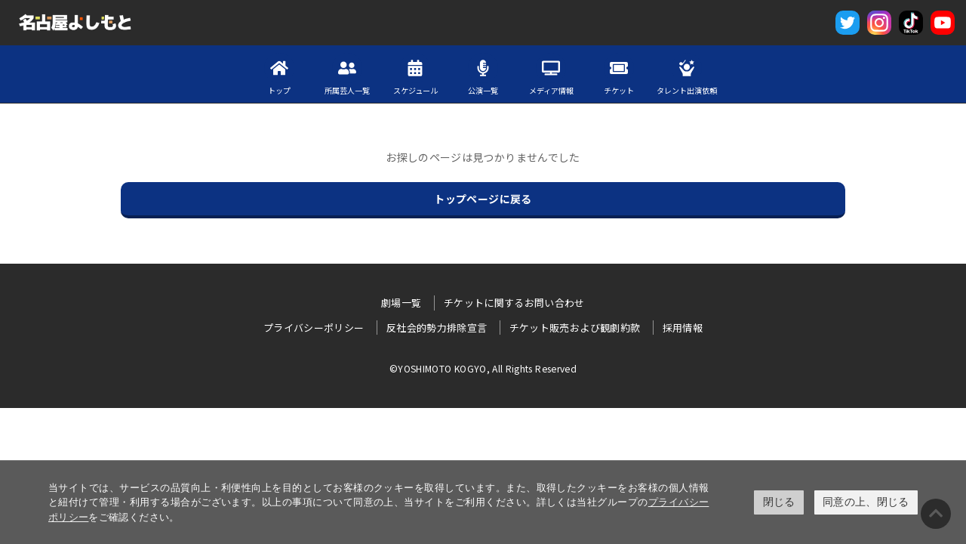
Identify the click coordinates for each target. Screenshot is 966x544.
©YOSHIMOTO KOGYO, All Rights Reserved (483, 368)
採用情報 (683, 327)
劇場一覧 (401, 302)
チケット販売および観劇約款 (575, 327)
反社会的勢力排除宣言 (437, 327)
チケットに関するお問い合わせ (514, 302)
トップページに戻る (482, 198)
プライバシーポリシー (314, 327)
